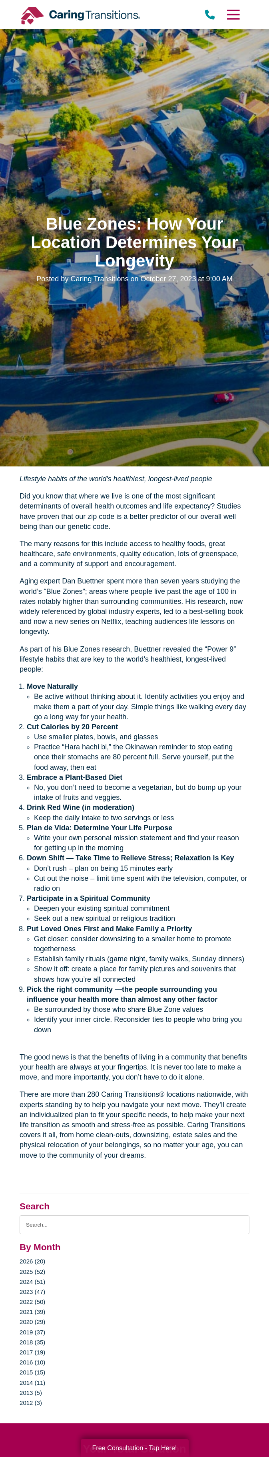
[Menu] (233, 14)
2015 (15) (32, 1372)
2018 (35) (32, 1342)
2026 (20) (32, 1261)
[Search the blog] (134, 1224)
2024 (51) (32, 1281)
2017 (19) (32, 1352)
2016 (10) (32, 1362)
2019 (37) (32, 1332)
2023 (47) (32, 1291)
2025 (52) (32, 1271)
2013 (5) (31, 1392)
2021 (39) (32, 1311)
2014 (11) (32, 1382)
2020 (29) (32, 1321)
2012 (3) (31, 1402)
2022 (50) (32, 1301)
